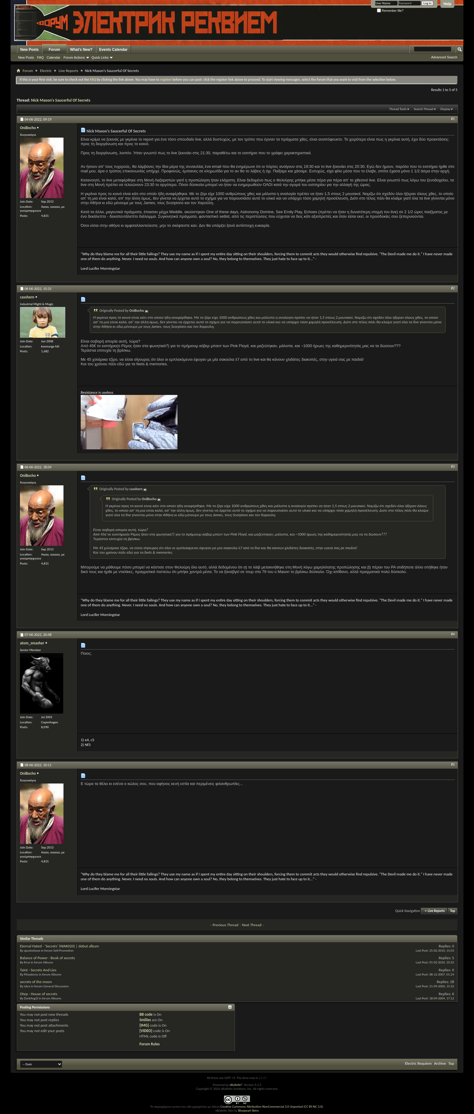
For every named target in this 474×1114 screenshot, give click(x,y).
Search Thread (423, 109)
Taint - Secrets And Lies (38, 970)
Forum (54, 49)
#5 (453, 764)
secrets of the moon (36, 981)
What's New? (81, 49)
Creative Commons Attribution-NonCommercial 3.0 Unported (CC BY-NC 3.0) (271, 1107)
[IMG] (144, 1025)
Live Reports (68, 70)
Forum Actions (74, 57)
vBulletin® (236, 1085)
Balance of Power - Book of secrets (47, 958)
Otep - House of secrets (38, 994)
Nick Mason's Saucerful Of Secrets (60, 100)
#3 (453, 466)
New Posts (29, 49)
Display (445, 109)
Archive (440, 1063)
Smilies (145, 1020)
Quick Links (100, 57)
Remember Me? (390, 10)
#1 (453, 119)
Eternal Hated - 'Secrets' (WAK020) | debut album (59, 946)
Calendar (53, 57)
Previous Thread (225, 925)
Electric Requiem (418, 1063)
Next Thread (251, 925)
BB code (145, 1014)
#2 (453, 288)
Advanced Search (444, 57)
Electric (46, 70)
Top (452, 911)
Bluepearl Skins (248, 1110)
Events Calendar (113, 49)
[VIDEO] (145, 1030)
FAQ (40, 57)
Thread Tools (398, 109)
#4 (453, 634)
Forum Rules (149, 1044)
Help (447, 4)
